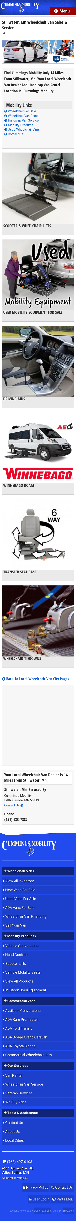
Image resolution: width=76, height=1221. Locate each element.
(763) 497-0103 (17, 1162)
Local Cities (14, 1140)
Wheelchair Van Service (24, 1084)
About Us (12, 1131)
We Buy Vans (15, 1102)
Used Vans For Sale (20, 899)
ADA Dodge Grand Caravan (26, 1037)
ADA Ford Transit (18, 1028)
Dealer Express (42, 1210)
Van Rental (13, 1075)
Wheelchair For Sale (20, 111)
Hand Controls (16, 955)
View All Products (19, 981)
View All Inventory (19, 881)
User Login (39, 1199)
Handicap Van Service (21, 120)
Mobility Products (18, 125)
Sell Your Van (15, 925)
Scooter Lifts (15, 963)
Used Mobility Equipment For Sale (32, 312)
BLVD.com (68, 1210)
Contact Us (13, 134)
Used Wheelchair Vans (22, 129)
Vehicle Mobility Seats (23, 972)
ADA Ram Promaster (21, 1019)
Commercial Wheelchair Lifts (28, 1055)
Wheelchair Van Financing (25, 916)
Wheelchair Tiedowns (22, 658)
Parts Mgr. (62, 1199)
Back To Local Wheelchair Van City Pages (35, 678)
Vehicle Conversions (22, 946)
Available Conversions (23, 1010)
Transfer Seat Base (19, 571)
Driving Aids (14, 398)
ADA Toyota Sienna (20, 1046)
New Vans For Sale (20, 890)
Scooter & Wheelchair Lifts (27, 225)
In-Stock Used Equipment (25, 990)
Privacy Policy (35, 1187)
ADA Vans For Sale (19, 907)
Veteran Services (19, 1093)
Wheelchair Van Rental (21, 116)
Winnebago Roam (18, 485)
